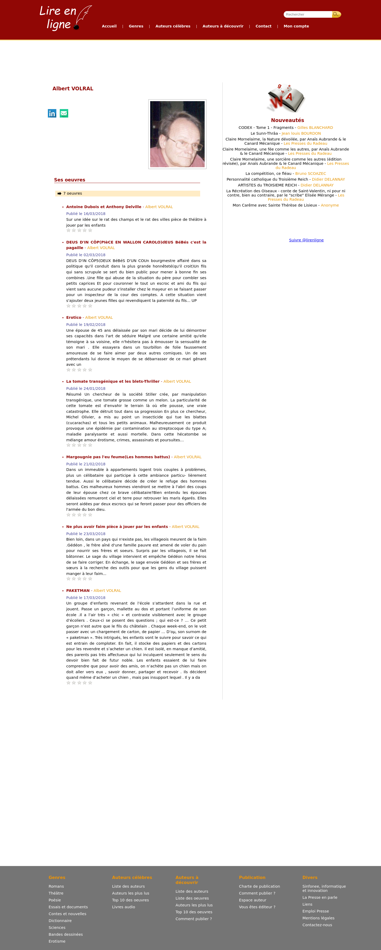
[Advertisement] (190, 60)
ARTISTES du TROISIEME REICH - (286, 185)
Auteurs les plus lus (130, 893)
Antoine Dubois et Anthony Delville (104, 207)
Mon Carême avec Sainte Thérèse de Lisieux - (286, 205)
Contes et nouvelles (67, 914)
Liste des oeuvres (192, 898)
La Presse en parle (319, 897)
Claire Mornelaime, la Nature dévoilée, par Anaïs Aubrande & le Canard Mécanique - (286, 141)
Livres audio (123, 907)
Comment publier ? (194, 919)
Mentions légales (318, 918)
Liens (307, 904)
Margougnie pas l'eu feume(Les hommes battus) (118, 457)
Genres (136, 26)
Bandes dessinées (66, 934)
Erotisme (57, 941)
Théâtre (56, 893)
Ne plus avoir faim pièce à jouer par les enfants (117, 527)
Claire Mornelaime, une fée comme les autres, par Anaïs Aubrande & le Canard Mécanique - (286, 151)
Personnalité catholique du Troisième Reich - (286, 179)
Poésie (55, 900)
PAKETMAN (78, 590)
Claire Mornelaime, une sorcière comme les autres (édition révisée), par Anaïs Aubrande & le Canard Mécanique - (286, 163)
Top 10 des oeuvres (130, 900)
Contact (264, 26)
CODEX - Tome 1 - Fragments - (285, 127)
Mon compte (296, 26)
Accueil (109, 26)
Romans (56, 886)
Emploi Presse (315, 911)
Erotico (74, 317)
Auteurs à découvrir (223, 26)
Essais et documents (68, 907)
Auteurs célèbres (172, 26)
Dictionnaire (60, 921)
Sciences (57, 927)
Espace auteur (252, 900)
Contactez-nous (317, 925)
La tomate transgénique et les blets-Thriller (113, 381)
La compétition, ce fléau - (286, 173)
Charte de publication (259, 886)
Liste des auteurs (128, 886)
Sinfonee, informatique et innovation (324, 888)
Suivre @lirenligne (306, 240)
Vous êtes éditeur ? (257, 907)
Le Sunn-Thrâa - (286, 133)
